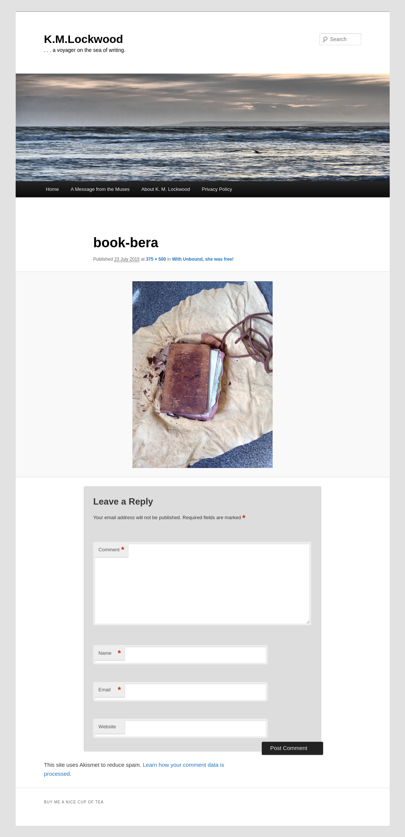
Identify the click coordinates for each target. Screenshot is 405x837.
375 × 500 (156, 259)
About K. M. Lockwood (165, 189)
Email (109, 690)
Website (107, 726)
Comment (111, 550)
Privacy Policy (217, 189)
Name (109, 653)
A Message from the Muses (100, 189)
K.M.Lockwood (83, 39)
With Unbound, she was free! (203, 259)
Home (52, 189)
